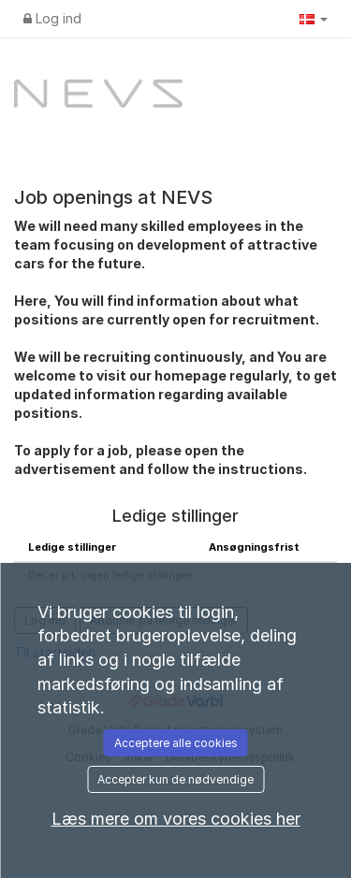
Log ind (52, 18)
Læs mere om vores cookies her (175, 818)
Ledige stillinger (72, 547)
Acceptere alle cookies (176, 743)
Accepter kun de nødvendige (175, 779)
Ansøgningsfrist (254, 547)
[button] (313, 18)
